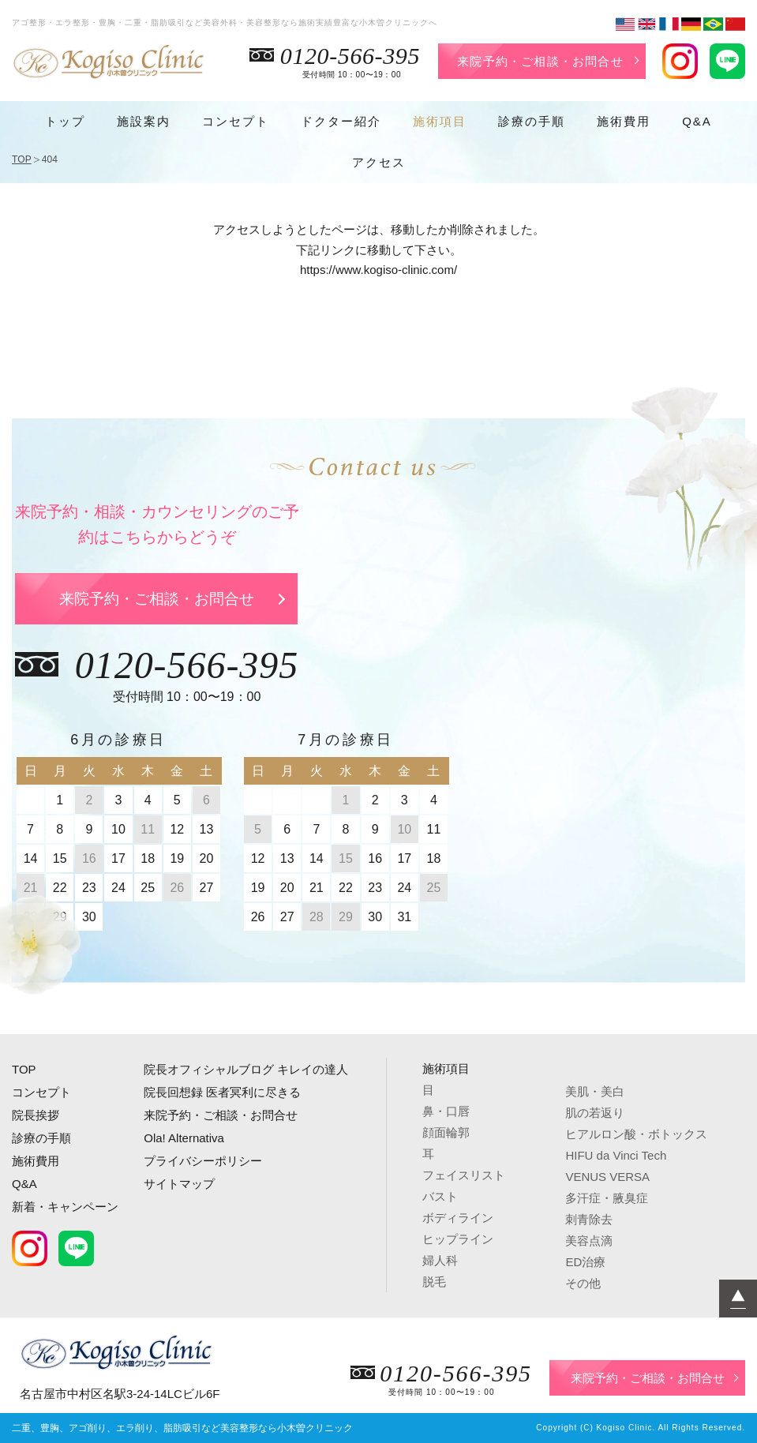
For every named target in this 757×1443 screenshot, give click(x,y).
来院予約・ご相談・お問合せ (540, 61)
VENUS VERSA (607, 1176)
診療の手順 (531, 121)
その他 (583, 1283)
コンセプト (235, 121)
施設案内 (144, 121)
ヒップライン (457, 1239)
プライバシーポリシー (203, 1161)
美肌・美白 (594, 1091)
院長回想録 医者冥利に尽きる (222, 1092)
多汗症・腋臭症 (606, 1198)
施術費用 (623, 121)
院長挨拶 (35, 1115)
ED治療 (585, 1262)
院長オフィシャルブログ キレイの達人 (246, 1069)
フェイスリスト (463, 1175)
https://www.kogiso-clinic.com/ (378, 269)
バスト (440, 1196)
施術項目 (440, 121)
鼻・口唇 (446, 1111)
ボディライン (457, 1217)
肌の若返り (594, 1112)
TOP (22, 159)
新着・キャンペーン (65, 1206)
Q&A (697, 121)
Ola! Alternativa (184, 1138)
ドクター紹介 (341, 121)
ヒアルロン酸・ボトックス (636, 1134)
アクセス (379, 162)
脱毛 (434, 1281)
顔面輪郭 (446, 1132)
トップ (65, 121)
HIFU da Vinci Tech (615, 1155)
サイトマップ (179, 1183)
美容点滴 (589, 1240)
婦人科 (440, 1260)
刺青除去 (589, 1219)
